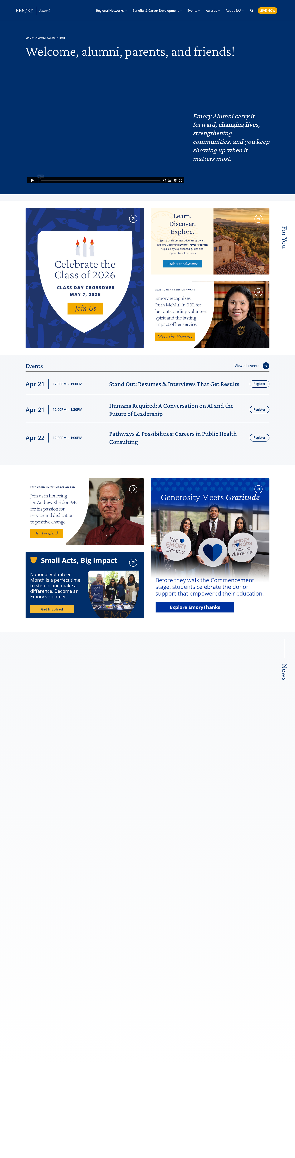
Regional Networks (110, 10)
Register (259, 384)
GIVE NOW (267, 10)
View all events (247, 365)
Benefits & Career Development (155, 10)
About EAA (233, 10)
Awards (211, 10)
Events (192, 10)
